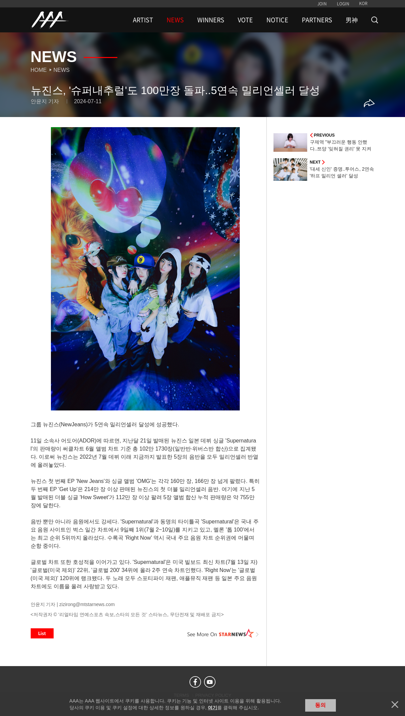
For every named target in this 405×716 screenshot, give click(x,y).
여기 (212, 707)
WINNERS (210, 20)
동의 (320, 705)
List (42, 633)
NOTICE (277, 20)
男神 (352, 20)
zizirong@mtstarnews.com (87, 604)
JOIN (322, 4)
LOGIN (343, 4)
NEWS (175, 20)
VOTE (245, 20)
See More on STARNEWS (223, 633)
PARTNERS (317, 20)
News (62, 70)
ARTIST (143, 20)
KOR (363, 3)
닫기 (395, 704)
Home (39, 70)
